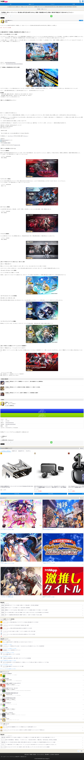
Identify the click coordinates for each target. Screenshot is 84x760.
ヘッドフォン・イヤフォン (5, 450)
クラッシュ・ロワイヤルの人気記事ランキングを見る (8, 668)
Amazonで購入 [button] (16, 493)
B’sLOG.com (57, 754)
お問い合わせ (26, 754)
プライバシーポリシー (40, 754)
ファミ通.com (51, 754)
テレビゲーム (28, 450)
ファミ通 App (4, 2)
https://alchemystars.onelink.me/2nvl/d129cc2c (14, 63)
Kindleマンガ (14, 450)
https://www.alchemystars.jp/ (10, 62)
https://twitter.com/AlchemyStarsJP (11, 424)
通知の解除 (47, 754)
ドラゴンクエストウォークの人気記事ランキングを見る (8, 648)
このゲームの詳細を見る (10, 405)
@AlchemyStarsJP (5, 140)
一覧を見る (81, 448)
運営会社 (34, 754)
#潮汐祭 (9, 142)
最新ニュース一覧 (24, 6)
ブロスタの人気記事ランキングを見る (6, 656)
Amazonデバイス (21, 450)
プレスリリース (30, 6)
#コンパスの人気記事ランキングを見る (6, 644)
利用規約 (31, 754)
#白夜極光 (5, 142)
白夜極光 (2, 437)
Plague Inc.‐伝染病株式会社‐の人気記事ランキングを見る (8, 660)
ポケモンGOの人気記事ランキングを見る (6, 664)
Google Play (42, 415)
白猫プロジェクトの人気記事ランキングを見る (7, 652)
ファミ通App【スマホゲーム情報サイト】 (13, 6)
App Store (42, 411)
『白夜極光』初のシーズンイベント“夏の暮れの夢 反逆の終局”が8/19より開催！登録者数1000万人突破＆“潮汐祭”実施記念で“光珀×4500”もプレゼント (57, 6)
